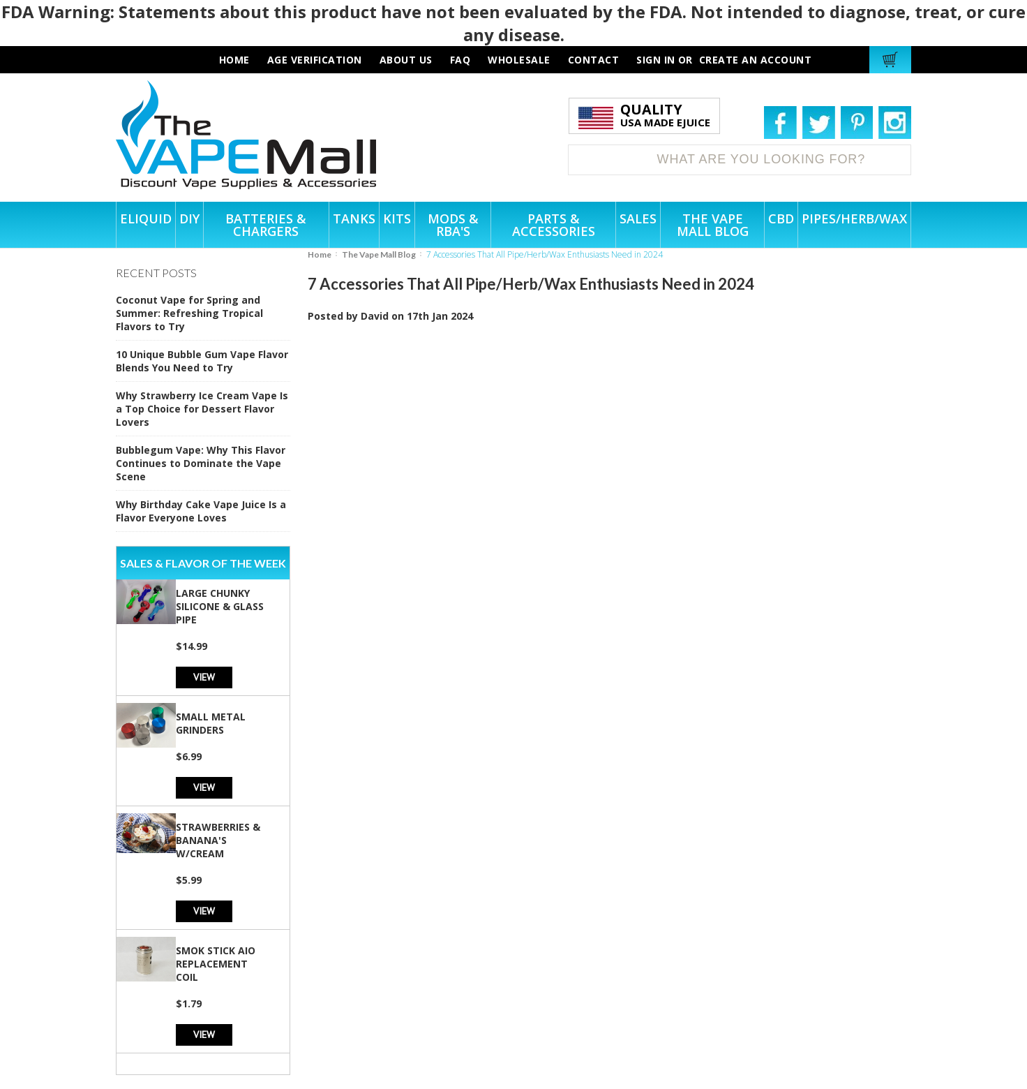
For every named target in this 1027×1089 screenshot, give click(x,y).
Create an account (755, 59)
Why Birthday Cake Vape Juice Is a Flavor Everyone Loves (201, 511)
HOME (234, 59)
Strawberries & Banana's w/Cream (218, 840)
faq (460, 59)
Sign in (655, 59)
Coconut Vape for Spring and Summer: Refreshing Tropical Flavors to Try (189, 313)
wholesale (519, 59)
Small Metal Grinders (211, 723)
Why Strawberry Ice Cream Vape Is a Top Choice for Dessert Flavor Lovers (202, 409)
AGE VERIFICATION (314, 59)
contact (594, 59)
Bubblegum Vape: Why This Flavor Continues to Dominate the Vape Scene (200, 463)
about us (406, 59)
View (204, 676)
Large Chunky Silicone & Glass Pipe (220, 606)
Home (319, 254)
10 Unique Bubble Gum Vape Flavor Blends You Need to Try (202, 361)
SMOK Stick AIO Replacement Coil (215, 964)
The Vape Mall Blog (379, 254)
